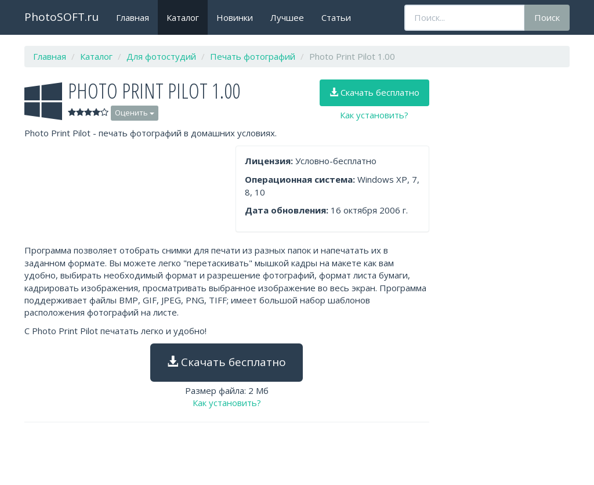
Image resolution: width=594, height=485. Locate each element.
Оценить (134, 112)
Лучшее (287, 17)
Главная (132, 17)
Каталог (182, 17)
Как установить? (374, 115)
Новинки (234, 17)
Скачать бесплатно (374, 92)
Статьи (336, 17)
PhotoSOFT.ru (61, 16)
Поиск (547, 17)
